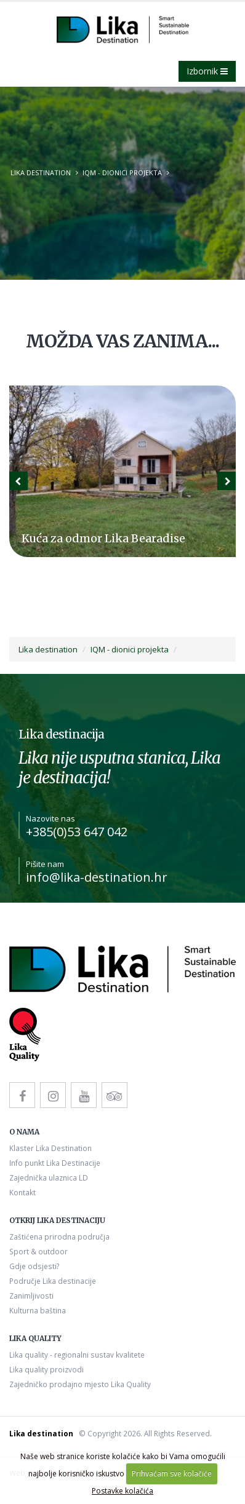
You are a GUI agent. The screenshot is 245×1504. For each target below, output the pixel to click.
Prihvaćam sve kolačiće (172, 1473)
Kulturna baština (37, 1310)
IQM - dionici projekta (122, 172)
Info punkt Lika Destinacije (54, 1163)
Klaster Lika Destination (50, 1148)
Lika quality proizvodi (46, 1369)
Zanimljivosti (31, 1295)
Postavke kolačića (122, 1491)
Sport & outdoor (38, 1251)
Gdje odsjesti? (34, 1266)
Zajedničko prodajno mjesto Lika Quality (80, 1384)
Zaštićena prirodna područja (59, 1236)
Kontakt (22, 1192)
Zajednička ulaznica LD (48, 1177)
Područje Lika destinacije (52, 1281)
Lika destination (40, 172)
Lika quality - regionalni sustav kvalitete (77, 1355)
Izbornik (207, 71)
